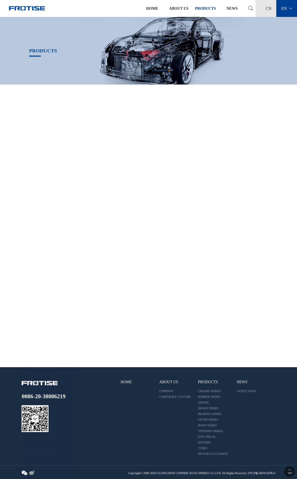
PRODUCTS (205, 8)
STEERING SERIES (42, 258)
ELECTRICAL (38, 278)
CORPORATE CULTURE (175, 396)
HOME (126, 382)
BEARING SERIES (41, 198)
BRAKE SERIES (39, 177)
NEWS (232, 8)
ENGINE (34, 157)
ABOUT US (178, 8)
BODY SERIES (38, 238)
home (152, 8)
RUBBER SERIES (40, 137)
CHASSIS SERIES (41, 117)
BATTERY (35, 298)
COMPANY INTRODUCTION (170, 392)
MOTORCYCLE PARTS (45, 338)
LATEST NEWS (246, 391)
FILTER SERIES (39, 218)
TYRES (33, 318)
